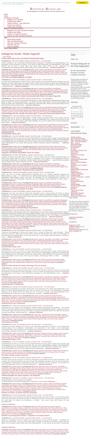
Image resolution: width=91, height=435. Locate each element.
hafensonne (74, 153)
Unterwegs (21, 74)
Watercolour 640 (15, 373)
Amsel (35, 124)
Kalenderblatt (61, 261)
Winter (56, 74)
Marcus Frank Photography (78, 162)
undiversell (74, 191)
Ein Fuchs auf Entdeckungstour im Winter (17, 77)
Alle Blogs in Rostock (11, 18)
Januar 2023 (9, 352)
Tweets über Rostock (14, 27)
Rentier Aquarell (6, 411)
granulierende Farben (23, 91)
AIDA (35, 406)
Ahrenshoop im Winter (46, 219)
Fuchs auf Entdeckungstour (12, 71)
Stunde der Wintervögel (21, 129)
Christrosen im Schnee (53, 108)
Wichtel (47, 300)
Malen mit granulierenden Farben (50, 371)
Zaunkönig (65, 130)
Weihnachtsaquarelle (55, 185)
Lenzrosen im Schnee (18, 111)
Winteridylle (28, 353)
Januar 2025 (53, 148)
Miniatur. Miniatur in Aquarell (14, 298)
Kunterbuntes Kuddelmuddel (79, 159)
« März (73, 118)
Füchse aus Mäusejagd (30, 71)
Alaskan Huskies (38, 383)
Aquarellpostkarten (23, 297)
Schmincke (47, 72)
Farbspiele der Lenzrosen (8, 110)
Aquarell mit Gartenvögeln (54, 314)
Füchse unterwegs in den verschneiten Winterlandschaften (23, 58)
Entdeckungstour (6, 90)
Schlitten (62, 184)
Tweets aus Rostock (14, 25)
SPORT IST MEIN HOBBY (78, 185)
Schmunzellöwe (75, 184)
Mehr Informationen (18, 4)
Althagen (55, 333)
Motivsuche (35, 72)
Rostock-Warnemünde (77, 181)
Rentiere (13, 411)
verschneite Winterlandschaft (12, 204)
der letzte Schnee (54, 368)
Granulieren (22, 278)
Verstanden (82, 3)
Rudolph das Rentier (57, 298)
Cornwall (64, 69)
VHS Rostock (57, 372)
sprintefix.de (74, 187)
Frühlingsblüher (33, 148)
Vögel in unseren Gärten (44, 129)
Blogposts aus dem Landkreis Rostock (20, 30)
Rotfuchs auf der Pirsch (37, 242)
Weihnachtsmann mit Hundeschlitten (55, 389)
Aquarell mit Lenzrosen (45, 366)
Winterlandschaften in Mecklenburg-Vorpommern (20, 208)
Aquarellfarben (48, 69)
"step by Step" (37, 314)
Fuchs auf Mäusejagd (43, 90)
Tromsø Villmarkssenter (48, 388)
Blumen (55, 107)
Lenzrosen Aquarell (7, 111)
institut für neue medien (77, 155)
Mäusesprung (27, 72)
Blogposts (72, 225)
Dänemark (37, 297)
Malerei (63, 71)
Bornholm (31, 297)
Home (6, 14)
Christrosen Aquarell (40, 108)
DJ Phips (73, 149)
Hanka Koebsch (56, 110)
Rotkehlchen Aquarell (33, 317)
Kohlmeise (49, 126)
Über (5, 37)
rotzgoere (73, 183)
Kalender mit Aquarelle (11, 149)
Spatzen (42, 127)
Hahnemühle (50, 71)
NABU (27, 127)
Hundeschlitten (61, 385)
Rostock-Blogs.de (45, 9)
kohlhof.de (74, 156)
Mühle (28, 262)
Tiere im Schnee (13, 74)
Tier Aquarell (33, 166)
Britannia (20, 220)
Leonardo (12, 317)
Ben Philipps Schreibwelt (78, 138)
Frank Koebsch (15, 90)
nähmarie (73, 163)
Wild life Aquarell (59, 166)
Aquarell (36, 69)
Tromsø (39, 388)
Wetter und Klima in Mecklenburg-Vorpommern (78, 195)
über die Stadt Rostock (15, 41)
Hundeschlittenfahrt (7, 386)
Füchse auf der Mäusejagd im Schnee (15, 228)
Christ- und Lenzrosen (22, 108)
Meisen (16, 127)
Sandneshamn (56, 411)
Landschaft (57, 71)
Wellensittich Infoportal (77, 193)
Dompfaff (4, 126)
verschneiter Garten (48, 372)
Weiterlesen (61, 67)
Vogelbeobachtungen (56, 129)
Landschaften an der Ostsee (9, 221)
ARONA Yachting (76, 137)
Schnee (52, 72)
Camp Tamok (27, 408)
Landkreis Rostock (17, 69)
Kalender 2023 (22, 352)
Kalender (59, 148)
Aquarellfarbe (48, 239)
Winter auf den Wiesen (13, 224)
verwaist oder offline (14, 21)
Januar (48, 148)
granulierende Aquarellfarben (9, 91)
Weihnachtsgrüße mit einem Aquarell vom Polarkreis (21, 375)
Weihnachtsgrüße (16, 389)
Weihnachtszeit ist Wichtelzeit (13, 284)
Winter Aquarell (62, 74)
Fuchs (3, 71)
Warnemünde (28, 223)
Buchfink (65, 124)
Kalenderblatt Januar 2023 (11, 339)
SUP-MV (73, 188)
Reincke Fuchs (12, 279)
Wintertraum (18, 226)
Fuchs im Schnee (54, 90)
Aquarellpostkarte (6, 165)
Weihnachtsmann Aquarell (18, 187)
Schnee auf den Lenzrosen (27, 372)
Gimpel (36, 126)
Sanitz (53, 221)
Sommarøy (9, 412)
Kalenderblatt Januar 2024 (11, 247)
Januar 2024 (41, 261)
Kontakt (77, 206)
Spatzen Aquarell (49, 127)
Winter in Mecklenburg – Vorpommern (29, 224)
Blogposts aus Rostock (15, 20)
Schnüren (57, 72)
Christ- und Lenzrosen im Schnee (40, 368)
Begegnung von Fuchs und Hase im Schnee (17, 189)
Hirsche (49, 408)
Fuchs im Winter (64, 90)
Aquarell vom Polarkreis (54, 383)
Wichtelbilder (53, 300)
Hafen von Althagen (12, 336)
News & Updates (13, 46)
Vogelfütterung (5, 130)
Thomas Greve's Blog (77, 190)
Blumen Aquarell (62, 107)
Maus (33, 165)
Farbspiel (61, 108)
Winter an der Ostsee (58, 223)
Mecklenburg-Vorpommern (39, 221)
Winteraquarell (26, 94)
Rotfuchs (41, 72)
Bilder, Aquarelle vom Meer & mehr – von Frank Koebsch (36, 61)
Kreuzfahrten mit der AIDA (59, 408)
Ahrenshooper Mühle (58, 259)
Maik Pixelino (74, 160)
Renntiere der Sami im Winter (59, 409)
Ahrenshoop (37, 219)
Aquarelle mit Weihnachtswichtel (53, 295)
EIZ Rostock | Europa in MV (79, 150)
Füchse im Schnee (41, 71)
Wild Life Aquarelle (41, 74)
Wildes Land (50, 74)
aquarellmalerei (57, 69)
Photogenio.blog (75, 175)
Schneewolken (5, 223)
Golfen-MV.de (75, 152)
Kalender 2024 (54, 261)
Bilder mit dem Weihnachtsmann (26, 385)
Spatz (38, 127)
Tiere (7, 74)
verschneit (27, 74)
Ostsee (49, 221)
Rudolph (48, 298)
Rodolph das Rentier (39, 411)
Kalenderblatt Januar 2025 (11, 134)
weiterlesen (53, 67)
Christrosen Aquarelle (7, 148)
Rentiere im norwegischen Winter (24, 411)
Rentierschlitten (56, 184)
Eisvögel (9, 126)
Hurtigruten (65, 350)
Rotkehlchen (32, 127)
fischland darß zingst (56, 334)
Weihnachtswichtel (39, 300)
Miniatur (9, 166)
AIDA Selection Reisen (43, 406)
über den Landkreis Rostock (17, 43)
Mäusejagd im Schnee (18, 72)
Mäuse (3, 72)
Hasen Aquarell (29, 203)
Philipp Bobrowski (76, 172)
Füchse (22, 71)
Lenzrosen (63, 110)
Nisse (24, 298)
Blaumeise (60, 124)
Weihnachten (35, 185)
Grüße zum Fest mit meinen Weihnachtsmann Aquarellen (22, 170)
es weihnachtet (19, 184)
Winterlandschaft (6, 75)
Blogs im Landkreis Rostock (13, 28)
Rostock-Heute (75, 180)
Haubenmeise (42, 126)
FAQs (6, 16)
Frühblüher (25, 148)
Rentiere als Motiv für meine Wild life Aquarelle (19, 393)
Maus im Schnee (52, 165)
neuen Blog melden (10, 48)
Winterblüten (5, 151)
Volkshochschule (6, 373)
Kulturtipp (35, 149)
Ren (45, 184)
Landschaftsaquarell (22, 221)
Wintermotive (18, 337)
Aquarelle (41, 69)
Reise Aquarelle (44, 409)
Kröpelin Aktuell (75, 158)
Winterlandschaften (9, 226)
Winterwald (50, 187)
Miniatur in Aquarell (17, 166)
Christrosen (32, 108)
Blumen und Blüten (7, 108)
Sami (51, 411)
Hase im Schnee (43, 91)
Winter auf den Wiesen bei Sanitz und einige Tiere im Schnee (24, 265)
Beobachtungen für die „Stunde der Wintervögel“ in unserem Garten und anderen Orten (33, 113)
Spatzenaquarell (59, 127)
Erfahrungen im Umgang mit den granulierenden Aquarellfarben (28, 369)
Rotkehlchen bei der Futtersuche (13, 303)
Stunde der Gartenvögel (8, 129)
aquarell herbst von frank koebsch (47, 429)
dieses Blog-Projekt (14, 39)
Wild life (33, 74)
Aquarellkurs (56, 163)
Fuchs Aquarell (29, 201)
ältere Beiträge (6, 56)
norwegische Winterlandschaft (20, 409)
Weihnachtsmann (6, 187)
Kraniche (55, 126)
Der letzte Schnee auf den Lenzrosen (15, 355)
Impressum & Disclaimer (76, 217)
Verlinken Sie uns (13, 45)
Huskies (35, 386)
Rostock (71, 228)
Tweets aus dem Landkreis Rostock (19, 36)
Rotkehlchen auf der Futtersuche (48, 317)
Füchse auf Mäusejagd (38, 240)
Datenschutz (72, 218)
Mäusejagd (8, 72)
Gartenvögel (30, 126)
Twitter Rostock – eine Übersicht (18, 23)
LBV (7, 127)
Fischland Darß (46, 334)
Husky (39, 386)
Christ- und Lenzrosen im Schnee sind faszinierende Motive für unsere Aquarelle (31, 96)
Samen (47, 411)
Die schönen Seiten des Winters (32, 220)
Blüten (14, 108)
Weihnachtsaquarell (44, 185)
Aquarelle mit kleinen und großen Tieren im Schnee (20, 152)
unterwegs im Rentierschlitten (23, 185)
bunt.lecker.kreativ (76, 146)
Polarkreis (27, 388)
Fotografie (15, 126)
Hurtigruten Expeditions (25, 386)
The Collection (35, 93)
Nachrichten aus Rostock (76, 229)
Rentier (49, 184)
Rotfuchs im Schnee (19, 93)
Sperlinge (65, 127)
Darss (13, 261)
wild (24, 412)
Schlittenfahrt (5, 185)
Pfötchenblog (74, 168)
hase (38, 91)
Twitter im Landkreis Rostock (17, 34)
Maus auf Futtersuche (41, 165)
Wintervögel (58, 130)
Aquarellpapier (57, 88)
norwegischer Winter (18, 388)
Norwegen (62, 352)
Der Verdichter (75, 147)
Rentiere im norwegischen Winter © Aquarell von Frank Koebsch (25, 415)
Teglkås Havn (5, 300)
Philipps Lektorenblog (77, 174)
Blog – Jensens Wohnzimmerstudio (76, 143)
